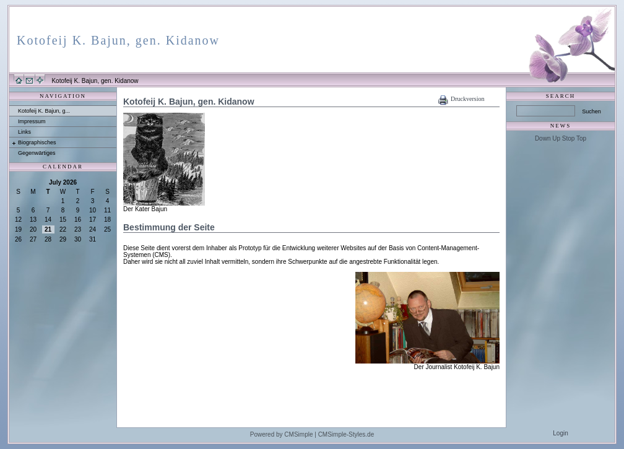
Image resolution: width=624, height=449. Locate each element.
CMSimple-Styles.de (346, 434)
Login (560, 433)
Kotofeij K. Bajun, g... (44, 111)
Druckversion (467, 98)
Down (543, 138)
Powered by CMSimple (281, 434)
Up (556, 138)
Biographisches (37, 142)
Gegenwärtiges (37, 153)
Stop (568, 138)
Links (24, 132)
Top (581, 138)
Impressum (32, 121)
